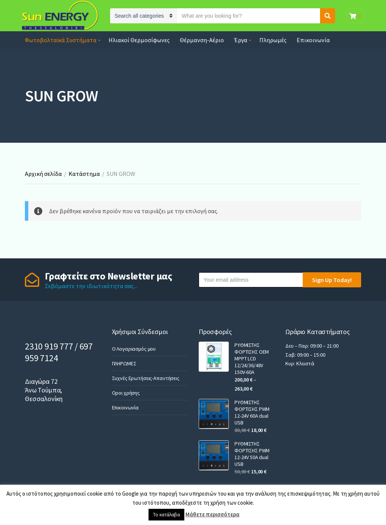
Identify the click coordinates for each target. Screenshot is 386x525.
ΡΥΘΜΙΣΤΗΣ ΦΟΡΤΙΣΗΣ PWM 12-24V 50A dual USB (252, 453)
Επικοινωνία (313, 40)
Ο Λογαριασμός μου (134, 348)
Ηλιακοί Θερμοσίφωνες (139, 40)
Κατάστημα (84, 173)
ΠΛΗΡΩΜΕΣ (124, 363)
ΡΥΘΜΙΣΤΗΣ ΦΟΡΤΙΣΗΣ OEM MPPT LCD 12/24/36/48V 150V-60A (251, 358)
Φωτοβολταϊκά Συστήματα (60, 40)
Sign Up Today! (332, 280)
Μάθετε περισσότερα (212, 514)
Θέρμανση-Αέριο (202, 40)
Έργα (240, 40)
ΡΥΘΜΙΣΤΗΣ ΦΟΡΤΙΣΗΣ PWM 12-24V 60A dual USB (252, 412)
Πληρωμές (272, 40)
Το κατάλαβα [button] (166, 514)
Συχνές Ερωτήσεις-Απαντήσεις (145, 378)
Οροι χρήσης (126, 392)
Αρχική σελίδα (43, 173)
